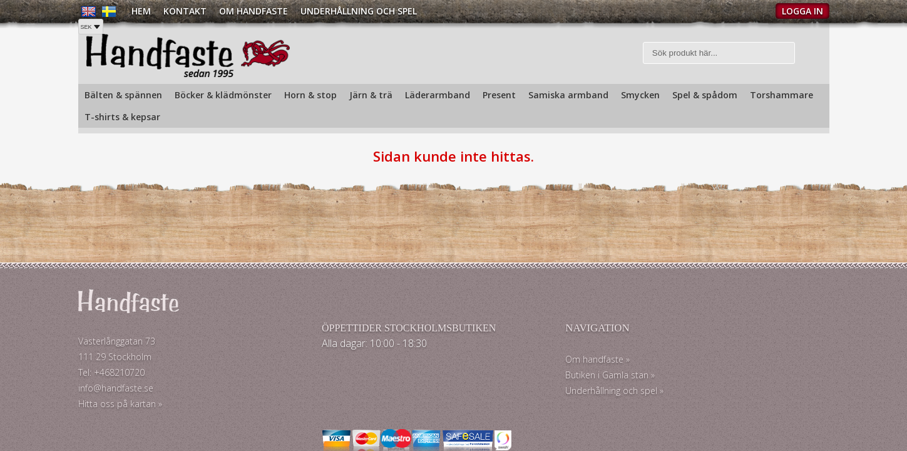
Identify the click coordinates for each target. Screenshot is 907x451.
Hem (141, 11)
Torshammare (781, 95)
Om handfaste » (491, 364)
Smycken (640, 95)
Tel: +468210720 (111, 377)
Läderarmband (437, 95)
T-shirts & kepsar (122, 117)
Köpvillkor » (678, 396)
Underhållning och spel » (508, 396)
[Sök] (719, 55)
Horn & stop (310, 95)
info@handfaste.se (115, 393)
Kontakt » (675, 351)
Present (499, 95)
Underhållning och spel (358, 11)
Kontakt (185, 11)
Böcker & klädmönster (223, 95)
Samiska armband (568, 95)
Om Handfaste (253, 11)
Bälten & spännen (123, 95)
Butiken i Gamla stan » (504, 380)
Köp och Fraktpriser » (699, 374)
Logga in (802, 11)
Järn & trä (370, 95)
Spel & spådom (704, 95)
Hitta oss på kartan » (120, 409)
